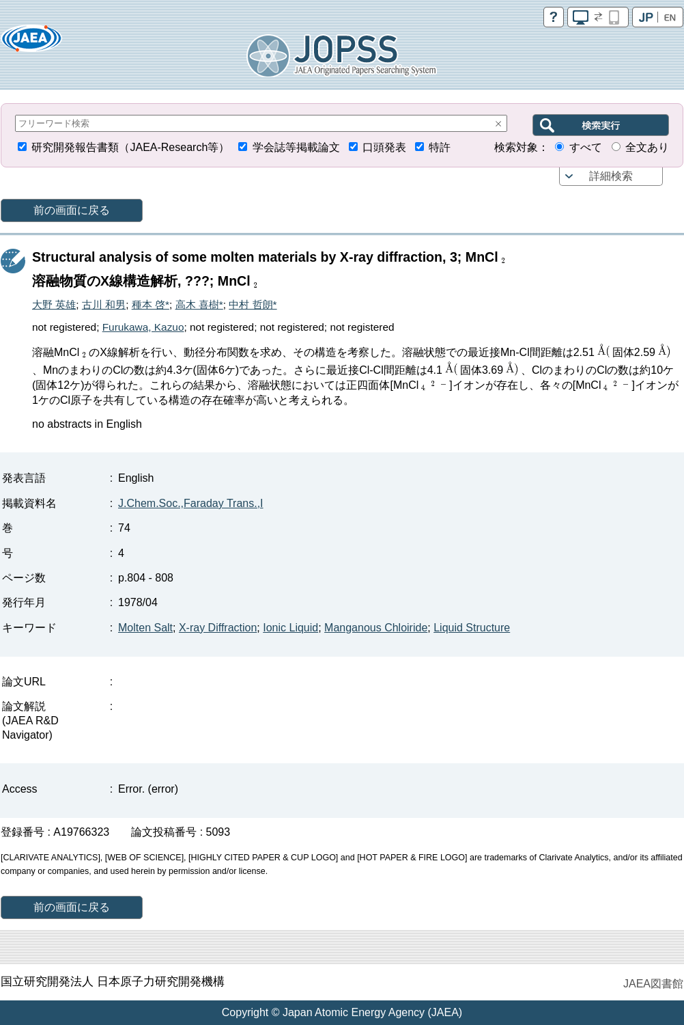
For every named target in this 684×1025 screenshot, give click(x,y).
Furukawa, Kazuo (143, 327)
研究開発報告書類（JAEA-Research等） (130, 147)
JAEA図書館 (653, 983)
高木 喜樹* (199, 304)
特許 (440, 147)
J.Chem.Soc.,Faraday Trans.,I (190, 503)
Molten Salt (145, 627)
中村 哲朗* (252, 304)
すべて (585, 147)
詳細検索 (611, 176)
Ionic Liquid (290, 627)
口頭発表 (384, 147)
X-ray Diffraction (218, 627)
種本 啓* (150, 304)
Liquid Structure (471, 627)
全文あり (647, 147)
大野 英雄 (54, 304)
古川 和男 (104, 304)
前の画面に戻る (71, 210)
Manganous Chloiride (375, 627)
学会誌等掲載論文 (296, 147)
